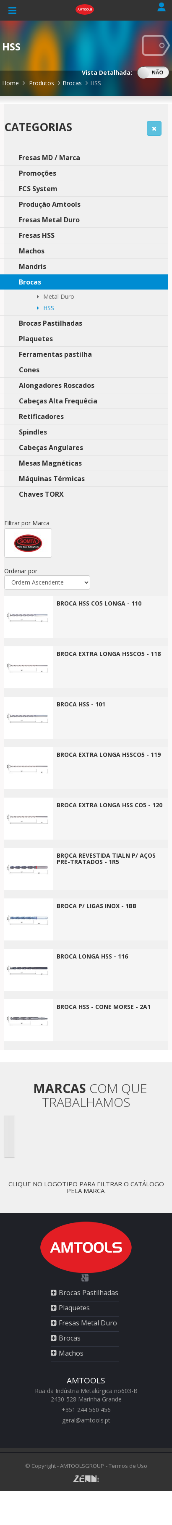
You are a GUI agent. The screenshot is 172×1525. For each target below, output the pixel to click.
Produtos (41, 83)
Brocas (73, 83)
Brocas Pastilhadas (88, 1292)
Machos (71, 1353)
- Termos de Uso (126, 1466)
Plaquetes (74, 1307)
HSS (95, 83)
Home (10, 83)
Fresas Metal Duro (88, 1322)
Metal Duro (55, 296)
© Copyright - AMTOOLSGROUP (64, 1466)
